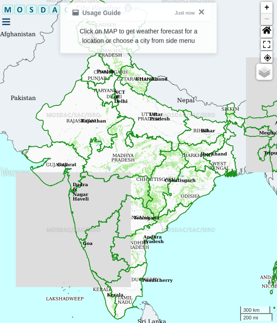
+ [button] (266, 7)
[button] (267, 32)
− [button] (266, 19)
